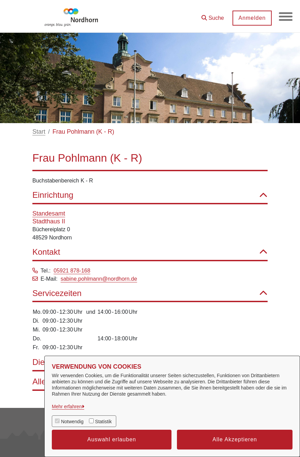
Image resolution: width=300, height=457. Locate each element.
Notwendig (72, 421)
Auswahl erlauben (111, 439)
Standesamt (48, 213)
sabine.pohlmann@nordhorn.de (99, 279)
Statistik (103, 421)
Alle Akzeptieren (234, 439)
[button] (212, 15)
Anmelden (252, 18)
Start (38, 131)
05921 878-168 (72, 271)
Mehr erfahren (67, 406)
